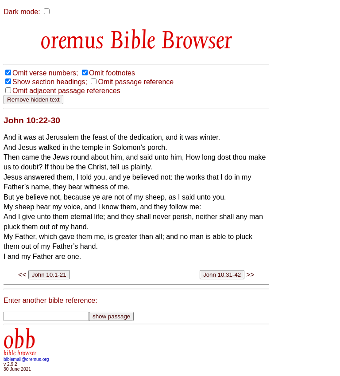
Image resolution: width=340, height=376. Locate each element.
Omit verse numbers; (45, 73)
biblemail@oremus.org (26, 359)
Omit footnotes (112, 73)
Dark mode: (22, 12)
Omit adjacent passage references (66, 90)
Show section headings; (49, 82)
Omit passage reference (136, 82)
